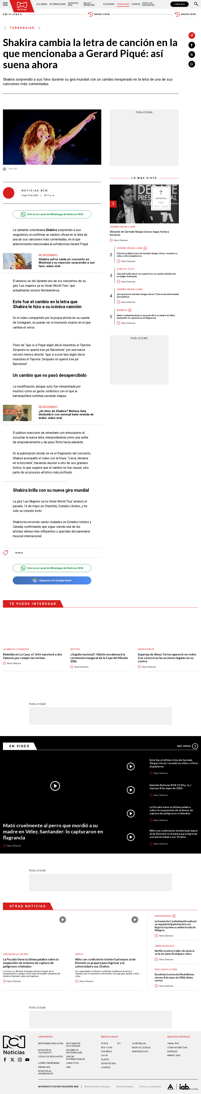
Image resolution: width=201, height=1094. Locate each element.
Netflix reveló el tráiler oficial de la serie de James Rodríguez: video (174, 952)
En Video (19, 746)
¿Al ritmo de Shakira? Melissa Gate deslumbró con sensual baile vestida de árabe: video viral (66, 414)
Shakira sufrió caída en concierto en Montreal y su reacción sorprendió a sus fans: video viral (67, 263)
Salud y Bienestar (89, 4)
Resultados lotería (166, 969)
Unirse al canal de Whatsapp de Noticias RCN (52, 214)
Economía (108, 4)
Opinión (136, 4)
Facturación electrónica (73, 1044)
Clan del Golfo (125, 269)
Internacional (57, 4)
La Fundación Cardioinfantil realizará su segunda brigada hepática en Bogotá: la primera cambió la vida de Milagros (175, 926)
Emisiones (13, 14)
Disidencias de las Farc (15, 954)
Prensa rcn (44, 1067)
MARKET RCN (173, 1055)
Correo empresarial (49, 1063)
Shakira (19, 553)
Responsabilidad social (51, 1043)
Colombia (41, 4)
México (79, 954)
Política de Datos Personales (97, 1086)
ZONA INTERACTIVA (177, 1047)
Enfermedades (163, 916)
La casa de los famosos (16, 649)
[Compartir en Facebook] (191, 45)
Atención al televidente (45, 1051)
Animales (122, 310)
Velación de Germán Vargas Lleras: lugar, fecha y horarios (139, 233)
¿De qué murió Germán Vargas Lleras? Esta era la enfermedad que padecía (148, 295)
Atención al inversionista (45, 1072)
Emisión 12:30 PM (99, 14)
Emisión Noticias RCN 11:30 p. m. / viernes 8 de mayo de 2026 (170, 787)
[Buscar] (196, 4)
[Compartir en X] (191, 54)
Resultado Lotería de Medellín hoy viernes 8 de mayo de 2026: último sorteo (174, 977)
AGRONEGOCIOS (140, 1051)
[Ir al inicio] (22, 6)
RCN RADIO (106, 1051)
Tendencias (123, 4)
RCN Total (107, 1047)
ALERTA (105, 1059)
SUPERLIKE (172, 1051)
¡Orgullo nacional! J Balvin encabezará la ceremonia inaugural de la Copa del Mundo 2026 (99, 658)
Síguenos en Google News (51, 580)
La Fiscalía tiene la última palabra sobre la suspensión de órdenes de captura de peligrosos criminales (171, 810)
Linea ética (72, 1063)
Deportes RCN (73, 4)
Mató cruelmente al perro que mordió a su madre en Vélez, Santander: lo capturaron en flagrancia (146, 316)
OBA (68, 1067)
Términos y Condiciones (150, 1086)
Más (187, 746)
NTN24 (104, 1043)
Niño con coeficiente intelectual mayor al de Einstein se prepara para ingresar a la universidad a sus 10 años (174, 833)
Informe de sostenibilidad (74, 1051)
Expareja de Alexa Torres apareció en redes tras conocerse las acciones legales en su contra (167, 658)
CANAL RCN (179, 4)
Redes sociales (146, 649)
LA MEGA (105, 1067)
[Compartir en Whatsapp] (191, 64)
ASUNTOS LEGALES (141, 1047)
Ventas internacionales (75, 1057)
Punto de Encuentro (148, 4)
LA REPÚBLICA (139, 1043)
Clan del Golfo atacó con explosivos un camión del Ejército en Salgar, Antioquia (146, 275)
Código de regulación (50, 1056)
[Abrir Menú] (5, 4)
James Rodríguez (164, 946)
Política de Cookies (124, 1086)
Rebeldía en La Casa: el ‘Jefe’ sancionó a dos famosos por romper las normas (32, 656)
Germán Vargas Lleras (122, 227)
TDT (119, 1043)
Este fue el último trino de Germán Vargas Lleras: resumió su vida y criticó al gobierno (147, 254)
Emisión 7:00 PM (185, 14)
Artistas (75, 649)
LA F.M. (104, 1055)
